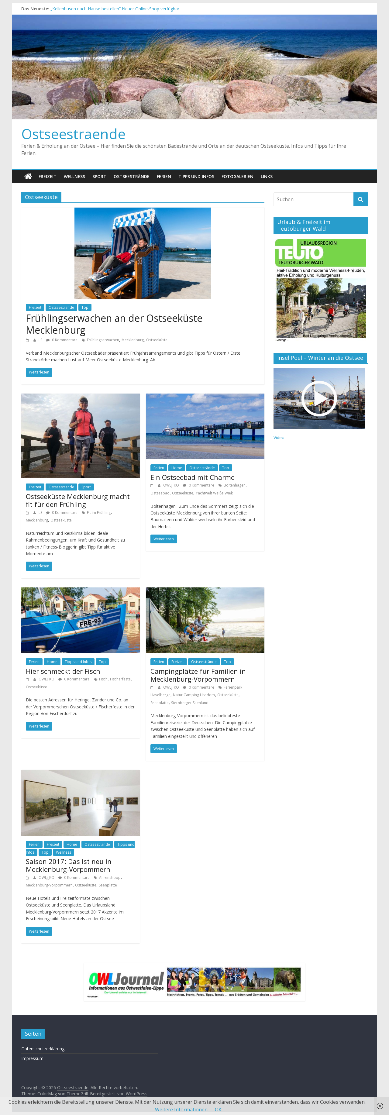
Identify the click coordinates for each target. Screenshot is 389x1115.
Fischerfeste (120, 679)
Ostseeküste (156, 339)
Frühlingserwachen (103, 339)
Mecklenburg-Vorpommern (49, 885)
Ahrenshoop (110, 877)
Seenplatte (159, 702)
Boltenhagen (235, 485)
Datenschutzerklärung (42, 1048)
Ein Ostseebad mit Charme (192, 477)
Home (176, 467)
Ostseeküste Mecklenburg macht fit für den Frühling (78, 500)
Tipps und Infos (196, 176)
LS (41, 339)
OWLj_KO (171, 485)
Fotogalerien (237, 176)
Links (267, 176)
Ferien (164, 176)
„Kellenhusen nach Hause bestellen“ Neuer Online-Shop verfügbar (114, 9)
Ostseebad (160, 493)
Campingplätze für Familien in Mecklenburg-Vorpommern (198, 674)
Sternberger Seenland (189, 702)
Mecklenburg (133, 339)
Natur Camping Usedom (194, 694)
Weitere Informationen (181, 1109)
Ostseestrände (132, 176)
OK (218, 1109)
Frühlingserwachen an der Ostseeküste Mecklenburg (114, 323)
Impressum (32, 1058)
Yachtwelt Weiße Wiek (214, 493)
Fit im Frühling (99, 512)
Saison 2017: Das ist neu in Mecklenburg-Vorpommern (69, 865)
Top (84, 307)
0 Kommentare (61, 339)
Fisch (103, 679)
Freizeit (48, 176)
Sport (99, 176)
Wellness (74, 176)
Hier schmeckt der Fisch (63, 671)
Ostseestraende (73, 133)
